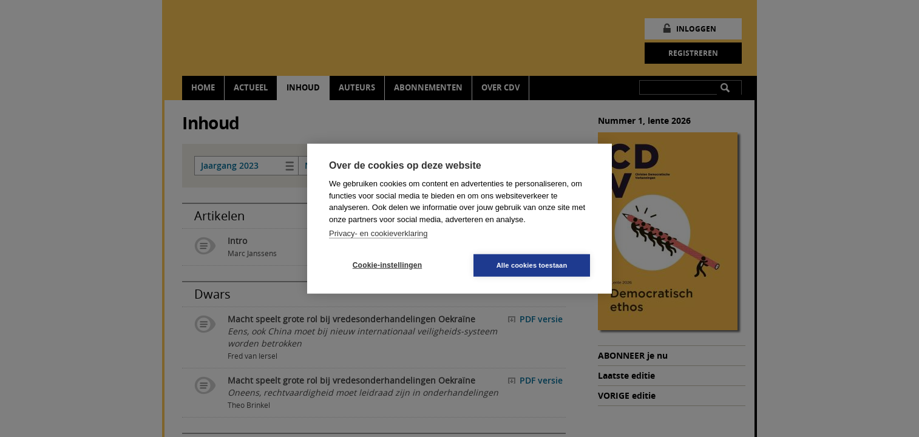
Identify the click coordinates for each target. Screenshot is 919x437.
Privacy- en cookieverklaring (378, 233)
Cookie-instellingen (387, 265)
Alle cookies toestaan (532, 264)
